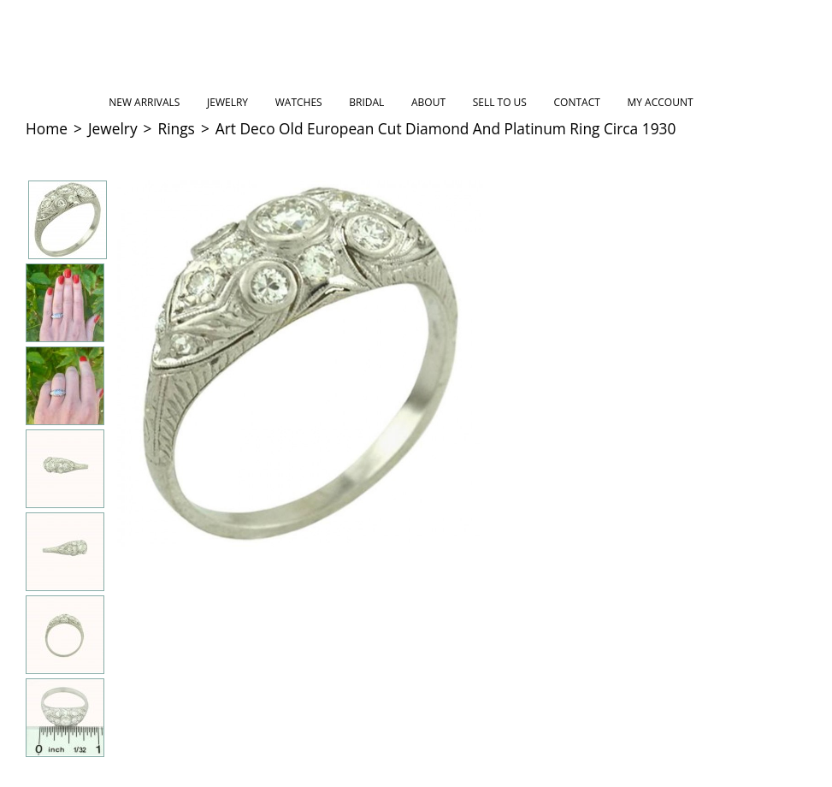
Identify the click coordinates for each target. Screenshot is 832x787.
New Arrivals (144, 102)
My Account (660, 102)
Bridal (366, 102)
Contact (577, 102)
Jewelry (227, 102)
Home (47, 128)
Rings (176, 128)
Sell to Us (500, 102)
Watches (298, 102)
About (428, 102)
